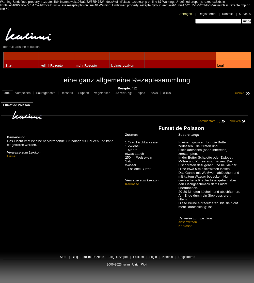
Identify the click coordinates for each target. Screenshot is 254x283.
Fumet (12, 156)
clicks (167, 93)
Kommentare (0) (209, 121)
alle (7, 93)
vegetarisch (102, 93)
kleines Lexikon (122, 65)
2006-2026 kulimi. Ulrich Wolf (127, 264)
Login (221, 65)
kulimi (51, 35)
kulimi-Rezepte (52, 65)
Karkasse (132, 184)
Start (8, 65)
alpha (141, 93)
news (154, 93)
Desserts (67, 93)
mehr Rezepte (86, 65)
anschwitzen (188, 222)
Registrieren (207, 14)
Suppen (83, 93)
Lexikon (138, 257)
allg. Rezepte (118, 257)
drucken (235, 121)
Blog (75, 257)
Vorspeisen (23, 93)
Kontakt (227, 14)
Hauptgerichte (45, 93)
